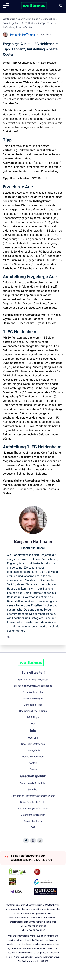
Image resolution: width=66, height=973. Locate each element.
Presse (33, 769)
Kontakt (33, 763)
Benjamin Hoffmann (22, 35)
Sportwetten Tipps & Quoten (33, 679)
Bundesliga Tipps (33, 705)
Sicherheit (33, 789)
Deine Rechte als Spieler (33, 802)
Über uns (33, 738)
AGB (33, 827)
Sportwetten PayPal (33, 698)
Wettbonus (9, 19)
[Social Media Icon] (26, 840)
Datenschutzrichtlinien (33, 815)
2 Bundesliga (48, 19)
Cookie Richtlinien (33, 821)
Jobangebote (33, 750)
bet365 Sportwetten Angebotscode (33, 686)
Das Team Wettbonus (33, 744)
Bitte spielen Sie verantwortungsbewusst (33, 796)
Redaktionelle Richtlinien (33, 783)
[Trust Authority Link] (45, 881)
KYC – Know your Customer (33, 808)
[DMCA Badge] (20, 871)
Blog (33, 724)
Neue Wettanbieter (33, 692)
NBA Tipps (33, 717)
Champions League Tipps (33, 711)
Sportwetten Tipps (28, 19)
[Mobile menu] (6, 5)
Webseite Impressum (33, 756)
